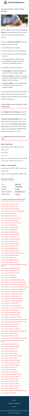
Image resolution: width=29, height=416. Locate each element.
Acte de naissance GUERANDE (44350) (10, 270)
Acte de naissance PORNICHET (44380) (10, 360)
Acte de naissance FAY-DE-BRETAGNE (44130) (12, 253)
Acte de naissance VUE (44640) (8, 393)
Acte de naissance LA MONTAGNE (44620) (11, 305)
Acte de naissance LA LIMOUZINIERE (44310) (12, 300)
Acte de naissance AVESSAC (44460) (9, 206)
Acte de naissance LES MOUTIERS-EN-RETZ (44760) (13, 321)
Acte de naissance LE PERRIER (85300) (10, 314)
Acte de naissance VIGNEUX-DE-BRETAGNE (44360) (13, 390)
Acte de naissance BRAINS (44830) (9, 229)
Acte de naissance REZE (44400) (8, 369)
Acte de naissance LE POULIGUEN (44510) (11, 317)
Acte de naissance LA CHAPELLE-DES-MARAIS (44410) (14, 287)
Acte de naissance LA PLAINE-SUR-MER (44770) (12, 307)
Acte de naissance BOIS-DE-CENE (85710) (11, 218)
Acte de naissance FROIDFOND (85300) (10, 260)
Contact (14, 406)
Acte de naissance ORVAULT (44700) (9, 344)
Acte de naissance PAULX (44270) (9, 348)
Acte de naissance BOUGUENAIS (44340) (11, 222)
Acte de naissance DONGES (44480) (9, 248)
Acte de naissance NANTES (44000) (9, 333)
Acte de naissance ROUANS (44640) (9, 372)
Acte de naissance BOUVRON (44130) (10, 227)
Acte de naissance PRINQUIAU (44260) (10, 365)
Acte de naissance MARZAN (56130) (9, 326)
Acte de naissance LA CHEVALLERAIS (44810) (12, 291)
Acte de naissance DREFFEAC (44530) (10, 250)
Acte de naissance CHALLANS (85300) (10, 234)
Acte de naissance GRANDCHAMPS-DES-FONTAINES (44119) (14, 265)
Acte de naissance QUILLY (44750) (9, 367)
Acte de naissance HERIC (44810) (9, 275)
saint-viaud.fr (17, 131)
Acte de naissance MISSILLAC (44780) (10, 328)
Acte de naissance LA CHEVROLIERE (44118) (12, 294)
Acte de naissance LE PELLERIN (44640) (10, 312)
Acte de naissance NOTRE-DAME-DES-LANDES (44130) (12, 341)
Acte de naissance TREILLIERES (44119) (10, 386)
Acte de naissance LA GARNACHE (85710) (11, 296)
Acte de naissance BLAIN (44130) (9, 215)
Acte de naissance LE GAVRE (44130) (10, 310)
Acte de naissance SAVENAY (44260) (9, 379)
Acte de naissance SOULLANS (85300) (10, 383)
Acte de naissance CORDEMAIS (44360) (10, 239)
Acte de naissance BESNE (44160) (9, 213)
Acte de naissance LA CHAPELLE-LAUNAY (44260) (13, 289)
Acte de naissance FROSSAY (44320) (9, 262)
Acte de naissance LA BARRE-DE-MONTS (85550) (13, 280)
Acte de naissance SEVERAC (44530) (9, 381)
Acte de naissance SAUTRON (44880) (10, 376)
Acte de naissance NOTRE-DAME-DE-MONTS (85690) (14, 338)
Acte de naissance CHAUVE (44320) (9, 236)
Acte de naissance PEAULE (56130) (9, 351)
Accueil (14, 400)
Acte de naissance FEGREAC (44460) (9, 255)
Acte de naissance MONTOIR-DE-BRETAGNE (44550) (14, 331)
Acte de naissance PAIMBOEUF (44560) (10, 346)
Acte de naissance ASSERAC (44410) (9, 204)
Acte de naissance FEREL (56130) (9, 257)
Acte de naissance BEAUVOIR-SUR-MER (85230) (12, 211)
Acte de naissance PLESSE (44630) (9, 353)
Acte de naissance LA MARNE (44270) (10, 303)
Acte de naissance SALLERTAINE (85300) (11, 374)
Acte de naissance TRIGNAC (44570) (9, 388)
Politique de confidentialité (14, 403)
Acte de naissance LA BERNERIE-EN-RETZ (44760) (13, 284)
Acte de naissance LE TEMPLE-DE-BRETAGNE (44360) (14, 319)
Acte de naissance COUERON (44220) (10, 243)
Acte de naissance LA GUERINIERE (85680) (11, 298)
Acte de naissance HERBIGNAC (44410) (10, 273)
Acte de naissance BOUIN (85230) (9, 225)
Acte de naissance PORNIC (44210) (9, 358)
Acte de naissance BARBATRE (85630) (10, 208)
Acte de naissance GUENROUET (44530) (10, 268)
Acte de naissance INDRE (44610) (9, 277)
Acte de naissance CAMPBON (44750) (10, 232)
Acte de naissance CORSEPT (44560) (9, 241)
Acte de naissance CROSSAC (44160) (9, 246)
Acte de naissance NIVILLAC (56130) (10, 335)
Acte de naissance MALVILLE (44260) (10, 324)
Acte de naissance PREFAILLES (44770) (10, 362)
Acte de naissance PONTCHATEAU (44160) (11, 355)
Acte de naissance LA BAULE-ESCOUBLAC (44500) (13, 282)
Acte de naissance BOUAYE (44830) (9, 220)
